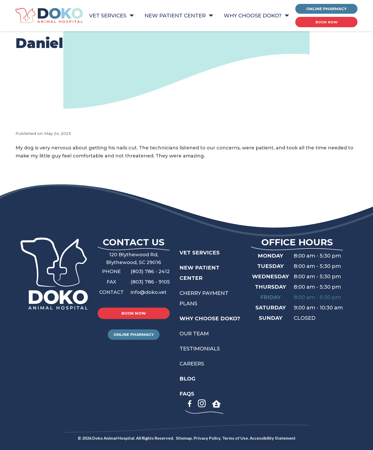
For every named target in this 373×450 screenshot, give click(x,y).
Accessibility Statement (273, 437)
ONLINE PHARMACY (326, 8)
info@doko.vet (150, 292)
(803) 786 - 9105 (151, 282)
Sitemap (184, 437)
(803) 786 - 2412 (151, 271)
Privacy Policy (207, 437)
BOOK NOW (326, 22)
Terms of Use (235, 437)
